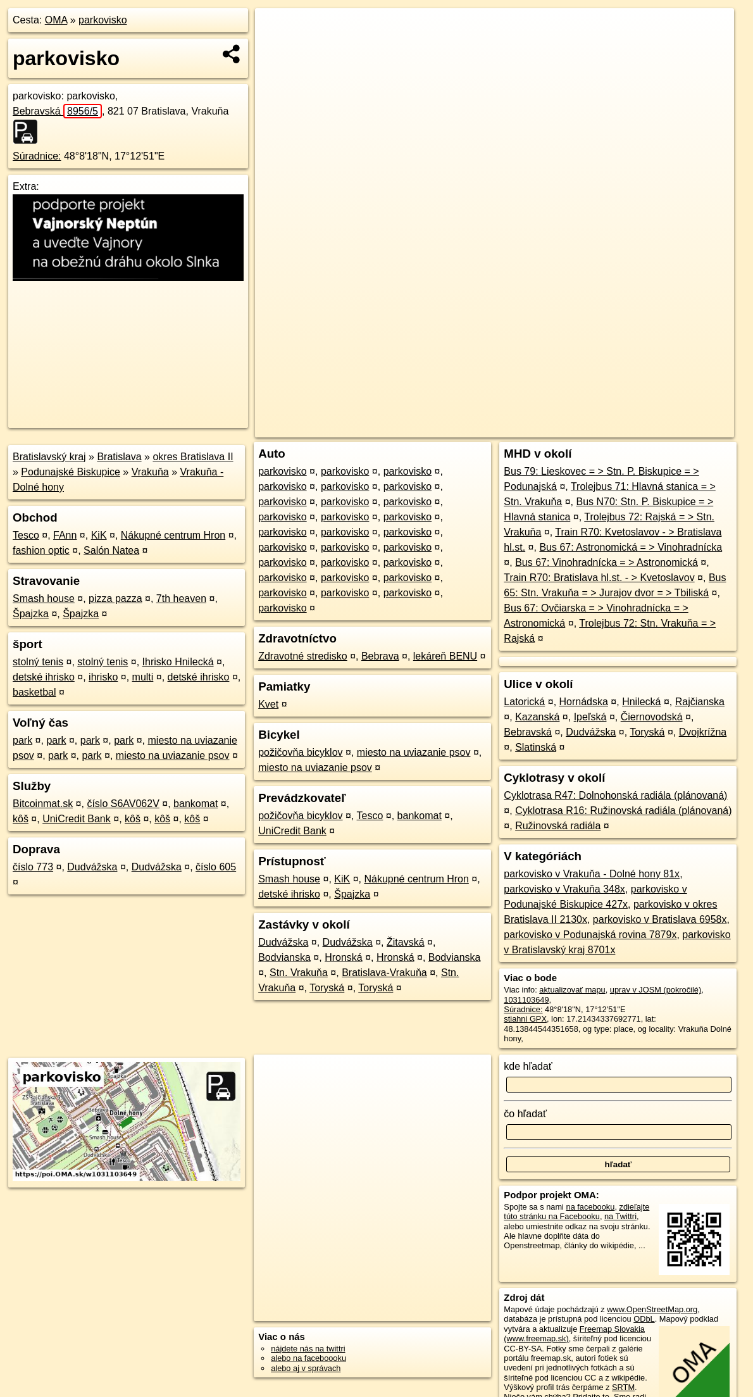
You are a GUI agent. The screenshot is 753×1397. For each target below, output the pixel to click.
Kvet (268, 704)
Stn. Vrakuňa (299, 972)
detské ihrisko (44, 677)
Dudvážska (92, 866)
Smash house (44, 598)
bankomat (195, 803)
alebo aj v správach (305, 1368)
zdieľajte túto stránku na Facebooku (576, 1211)
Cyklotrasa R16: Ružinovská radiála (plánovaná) (623, 810)
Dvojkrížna (703, 732)
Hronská (344, 957)
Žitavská (406, 942)
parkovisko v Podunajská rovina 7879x (590, 934)
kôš (20, 818)
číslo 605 (216, 866)
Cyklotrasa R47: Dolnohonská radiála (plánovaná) (615, 795)
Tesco (26, 535)
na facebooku (590, 1207)
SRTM (623, 1387)
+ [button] (276, 29)
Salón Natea (111, 550)
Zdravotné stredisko (302, 656)
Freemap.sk (579, 428)
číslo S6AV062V (123, 803)
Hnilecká (641, 701)
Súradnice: (37, 156)
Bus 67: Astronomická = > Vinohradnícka (630, 547)
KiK (99, 535)
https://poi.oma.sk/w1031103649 (676, 428)
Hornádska (583, 701)
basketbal (34, 692)
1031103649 (526, 1000)
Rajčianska (700, 701)
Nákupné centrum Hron (173, 535)
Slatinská (535, 747)
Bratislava (119, 456)
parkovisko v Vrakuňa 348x (564, 889)
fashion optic (41, 550)
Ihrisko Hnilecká (178, 661)
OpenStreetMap (514, 428)
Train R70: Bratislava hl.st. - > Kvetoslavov (599, 577)
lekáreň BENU (445, 656)
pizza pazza (115, 598)
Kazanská (537, 716)
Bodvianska (284, 957)
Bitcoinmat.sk (43, 803)
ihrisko (103, 677)
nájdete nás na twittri (308, 1348)
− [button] (276, 49)
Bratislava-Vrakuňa (384, 972)
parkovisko (102, 20)
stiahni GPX (525, 1019)
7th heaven (181, 598)
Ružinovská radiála (558, 825)
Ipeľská (590, 716)
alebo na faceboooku (308, 1358)
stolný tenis (38, 661)
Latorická (524, 701)
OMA (56, 20)
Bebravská (57, 111)
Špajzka (31, 613)
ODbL (643, 1319)
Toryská (326, 987)
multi (143, 677)
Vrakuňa (150, 472)
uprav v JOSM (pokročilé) (655, 989)
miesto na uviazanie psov (173, 755)
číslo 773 (33, 866)
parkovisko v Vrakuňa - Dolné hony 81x (592, 873)
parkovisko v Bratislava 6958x (660, 919)
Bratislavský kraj (49, 456)
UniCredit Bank (76, 818)
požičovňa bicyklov (300, 752)
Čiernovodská (652, 716)
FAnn (65, 535)
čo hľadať (525, 1113)
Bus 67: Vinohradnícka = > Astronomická (606, 562)
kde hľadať (528, 1066)
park (22, 740)
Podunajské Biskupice (70, 472)
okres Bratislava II (192, 456)
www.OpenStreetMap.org (652, 1309)
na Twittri (620, 1216)
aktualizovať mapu (572, 989)
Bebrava (380, 656)
